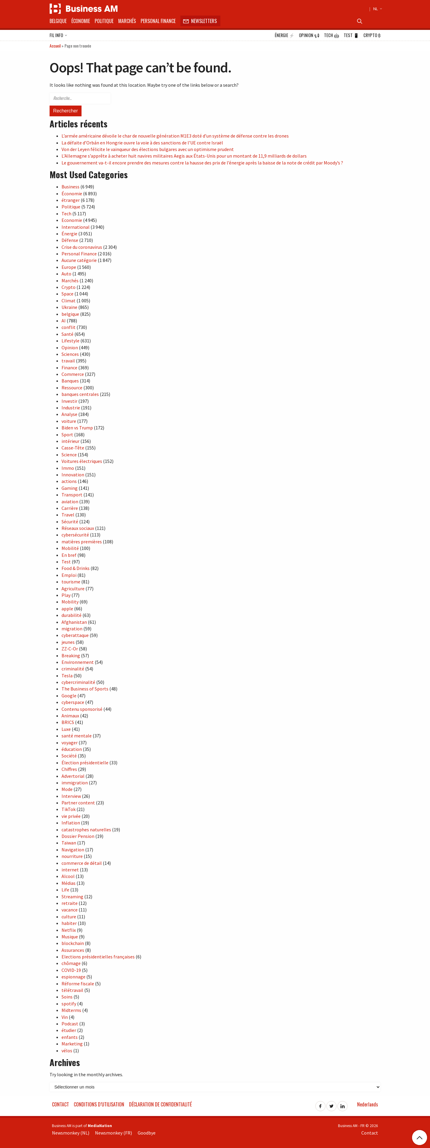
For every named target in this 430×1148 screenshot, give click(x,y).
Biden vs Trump (77, 428)
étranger (71, 200)
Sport (67, 434)
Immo (68, 468)
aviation (70, 501)
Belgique (58, 21)
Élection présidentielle (85, 763)
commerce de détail (82, 863)
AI (64, 321)
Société (69, 756)
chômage (71, 963)
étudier (69, 1030)
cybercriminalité (78, 682)
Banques (70, 381)
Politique (104, 21)
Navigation (73, 850)
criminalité (73, 669)
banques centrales (80, 394)
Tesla (67, 676)
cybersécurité (75, 535)
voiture (69, 421)
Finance (69, 368)
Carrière (70, 508)
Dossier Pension (78, 836)
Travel (68, 515)
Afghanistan (74, 622)
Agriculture (73, 588)
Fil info (58, 35)
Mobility (70, 602)
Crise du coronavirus (82, 247)
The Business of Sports (85, 689)
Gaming (70, 488)
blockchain (73, 943)
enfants (70, 1037)
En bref (69, 555)
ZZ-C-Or (70, 649)
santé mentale (77, 736)
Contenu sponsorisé (82, 709)
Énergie (284, 35)
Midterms (71, 1010)
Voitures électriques (82, 461)
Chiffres (69, 769)
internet (70, 870)
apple (67, 609)
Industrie (71, 408)
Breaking (71, 655)
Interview (71, 796)
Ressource (72, 388)
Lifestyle (70, 341)
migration (72, 629)
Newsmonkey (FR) (113, 1133)
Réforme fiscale (78, 984)
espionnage (73, 977)
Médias (69, 883)
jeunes (68, 642)
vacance (70, 910)
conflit (69, 327)
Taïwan (69, 843)
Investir (69, 401)
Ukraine (69, 307)
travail (68, 361)
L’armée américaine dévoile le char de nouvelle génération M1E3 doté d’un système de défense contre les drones (175, 136)
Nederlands (367, 1104)
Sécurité (70, 522)
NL (376, 8)
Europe (69, 267)
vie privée (71, 816)
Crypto (371, 35)
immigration (75, 783)
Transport (72, 495)
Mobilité (70, 548)
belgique (70, 314)
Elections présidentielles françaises (98, 957)
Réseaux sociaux (78, 528)
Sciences (70, 354)
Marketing (72, 1044)
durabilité (72, 615)
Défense (70, 240)
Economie (72, 220)
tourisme (71, 582)
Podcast (70, 1024)
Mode (67, 789)
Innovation (73, 475)
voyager (70, 742)
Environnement (78, 662)
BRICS (68, 722)
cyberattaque (75, 635)
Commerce (73, 374)
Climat (69, 301)
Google (69, 696)
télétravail (72, 990)
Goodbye (147, 1133)
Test (351, 35)
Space (67, 294)
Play (66, 595)
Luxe (66, 729)
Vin (65, 1017)
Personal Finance (158, 21)
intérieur (70, 441)
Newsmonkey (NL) (70, 1133)
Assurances (73, 950)
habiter (69, 923)
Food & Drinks (76, 568)
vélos (67, 1051)
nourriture (72, 856)
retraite (70, 903)
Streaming (72, 897)
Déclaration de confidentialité (160, 1104)
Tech (331, 35)
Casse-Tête (73, 448)
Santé (67, 334)
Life (65, 890)
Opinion (309, 35)
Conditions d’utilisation (99, 1104)
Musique (70, 937)
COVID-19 (71, 970)
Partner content (78, 803)
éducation (72, 749)
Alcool (68, 876)
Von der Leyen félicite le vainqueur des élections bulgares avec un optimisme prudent (148, 149)
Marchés (127, 21)
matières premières (82, 542)
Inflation (71, 823)
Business (70, 187)
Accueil (55, 45)
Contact (60, 1104)
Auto (66, 274)
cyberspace (73, 702)
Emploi (69, 575)
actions (69, 481)
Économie (80, 21)
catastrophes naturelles (86, 830)
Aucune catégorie (79, 260)
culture (69, 917)
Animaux (70, 716)
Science (69, 455)
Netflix (69, 930)
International (76, 227)
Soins (67, 997)
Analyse (69, 414)
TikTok (69, 809)
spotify (69, 1004)
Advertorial (73, 776)
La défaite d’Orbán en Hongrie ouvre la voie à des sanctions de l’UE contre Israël (142, 143)
